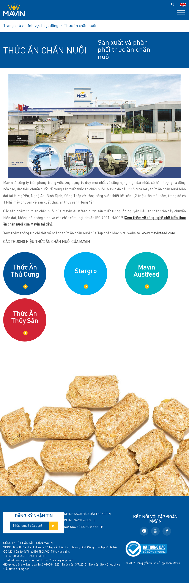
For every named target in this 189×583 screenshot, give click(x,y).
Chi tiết (25, 286)
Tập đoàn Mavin (170, 563)
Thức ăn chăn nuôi (45, 51)
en (183, 4)
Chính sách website (80, 520)
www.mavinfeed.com (158, 233)
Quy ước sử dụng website (83, 526)
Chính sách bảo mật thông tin (87, 514)
